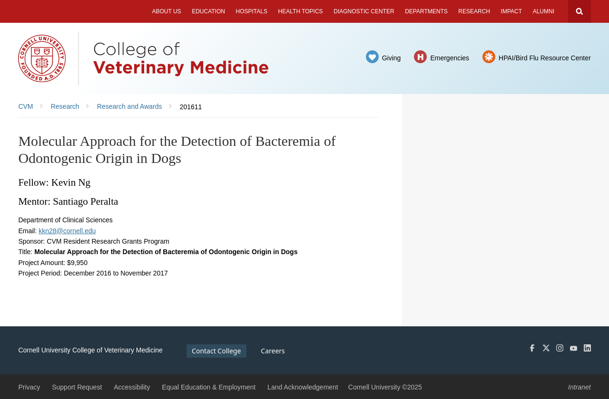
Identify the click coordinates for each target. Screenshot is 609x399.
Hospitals (251, 11)
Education (208, 11)
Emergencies (449, 58)
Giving (391, 58)
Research (474, 11)
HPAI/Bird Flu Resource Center (544, 58)
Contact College (216, 350)
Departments (426, 11)
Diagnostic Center (364, 11)
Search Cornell (579, 11)
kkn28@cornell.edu (67, 231)
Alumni (543, 11)
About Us (166, 11)
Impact (511, 11)
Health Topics (300, 11)
